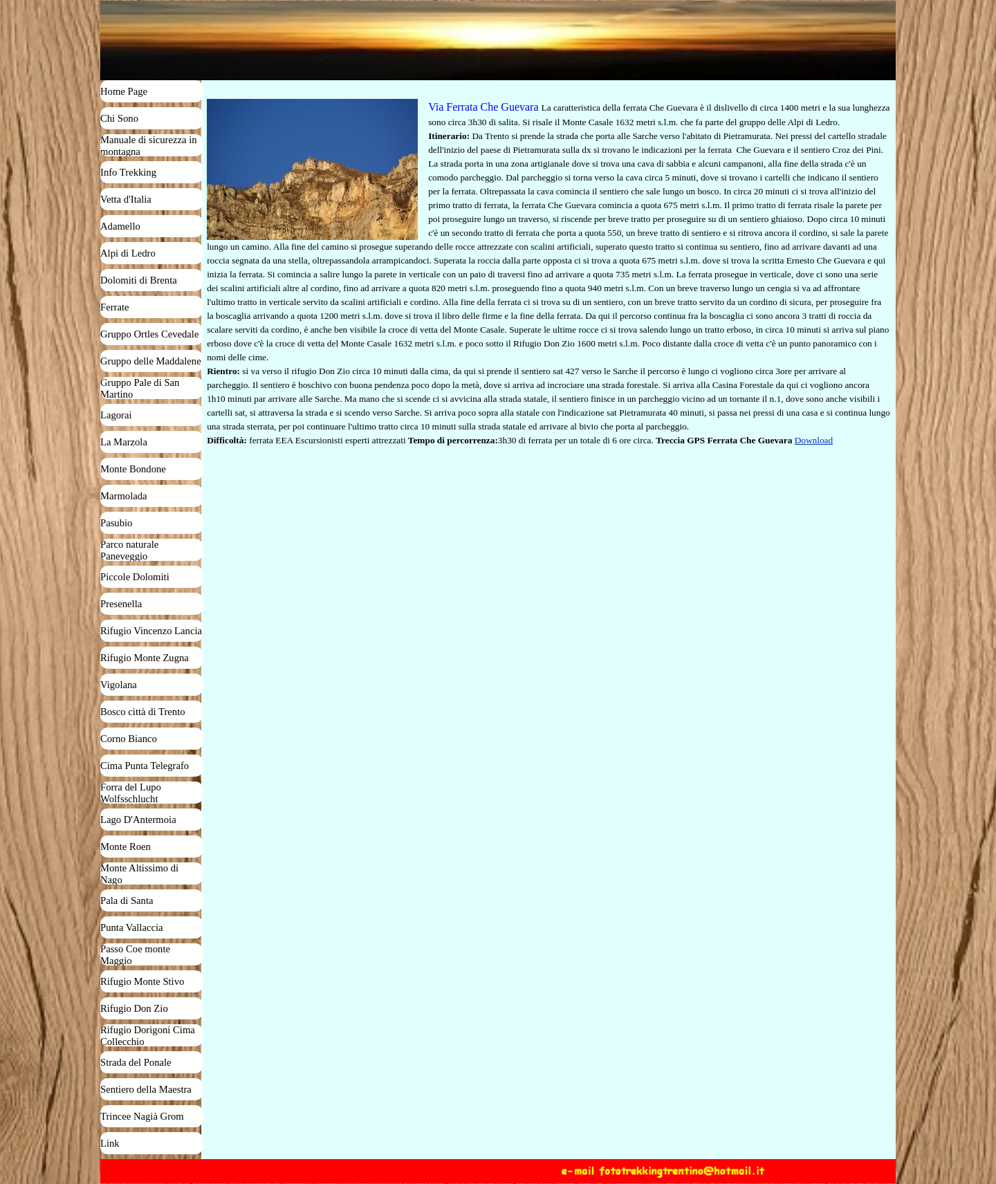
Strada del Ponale (136, 1062)
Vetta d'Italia (125, 199)
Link (110, 1143)
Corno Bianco (128, 738)
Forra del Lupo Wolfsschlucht (130, 792)
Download (814, 440)
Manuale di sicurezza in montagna (148, 145)
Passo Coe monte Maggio (135, 954)
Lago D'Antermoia (138, 819)
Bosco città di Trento (142, 711)
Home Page (123, 91)
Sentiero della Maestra (146, 1089)
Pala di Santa (127, 900)
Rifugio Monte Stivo (142, 981)
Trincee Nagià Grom (142, 1116)
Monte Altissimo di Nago (139, 873)
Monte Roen (125, 846)
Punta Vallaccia (131, 927)
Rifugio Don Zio (134, 1008)
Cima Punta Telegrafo (144, 765)
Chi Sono (119, 118)
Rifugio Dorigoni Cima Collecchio (147, 1035)
